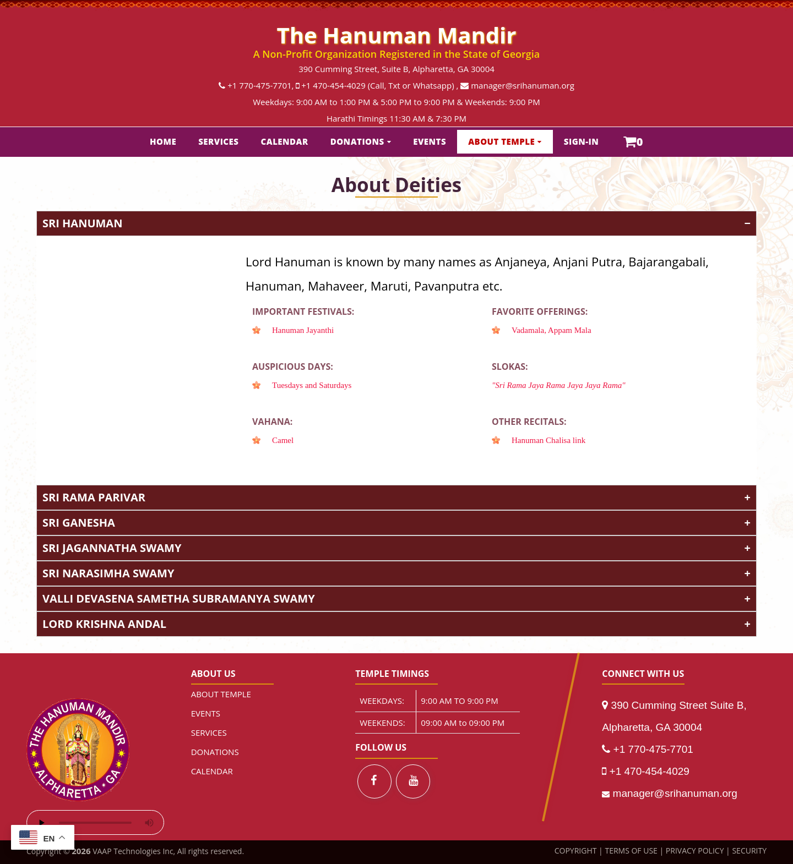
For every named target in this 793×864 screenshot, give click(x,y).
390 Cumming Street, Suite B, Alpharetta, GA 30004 (396, 68)
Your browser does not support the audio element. (95, 822)
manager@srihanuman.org (522, 85)
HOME (163, 141)
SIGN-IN (581, 141)
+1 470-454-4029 (333, 85)
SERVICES (218, 141)
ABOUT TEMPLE (501, 141)
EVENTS (429, 141)
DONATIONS (357, 141)
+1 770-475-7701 (259, 85)
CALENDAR (284, 141)
